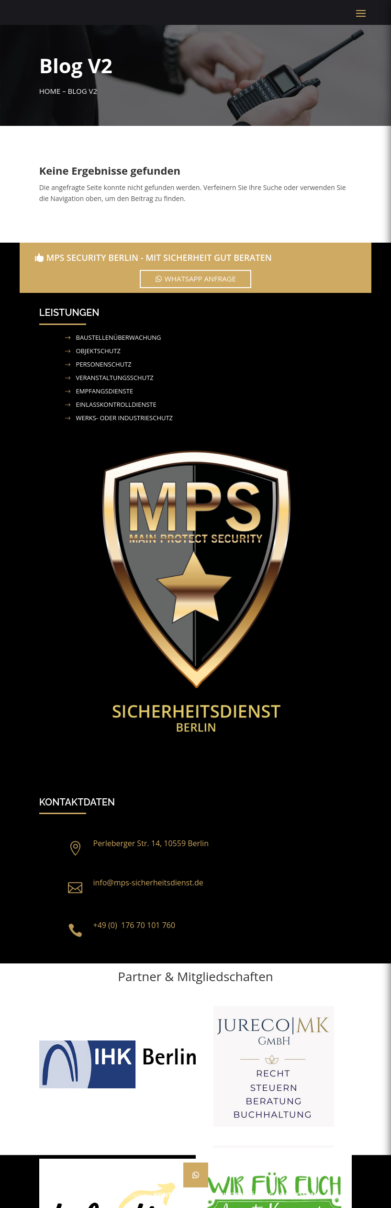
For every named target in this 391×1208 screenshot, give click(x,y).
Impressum (298, 1194)
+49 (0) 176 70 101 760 (134, 925)
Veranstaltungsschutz (115, 377)
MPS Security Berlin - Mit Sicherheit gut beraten (159, 257)
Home (50, 91)
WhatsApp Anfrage (200, 278)
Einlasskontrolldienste (116, 404)
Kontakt (168, 1194)
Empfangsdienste (105, 391)
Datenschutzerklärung (231, 1194)
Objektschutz (98, 351)
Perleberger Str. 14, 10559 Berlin (151, 843)
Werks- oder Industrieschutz (124, 418)
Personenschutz (104, 364)
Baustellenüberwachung (118, 337)
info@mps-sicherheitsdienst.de (148, 882)
